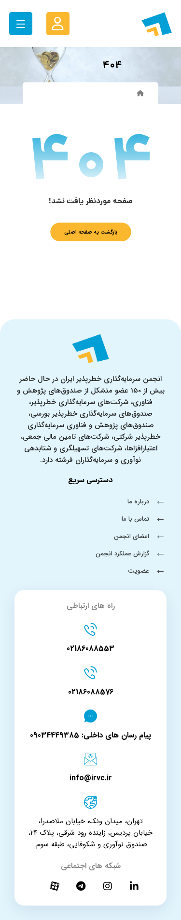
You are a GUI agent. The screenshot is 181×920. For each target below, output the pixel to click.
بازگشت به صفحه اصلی (90, 232)
